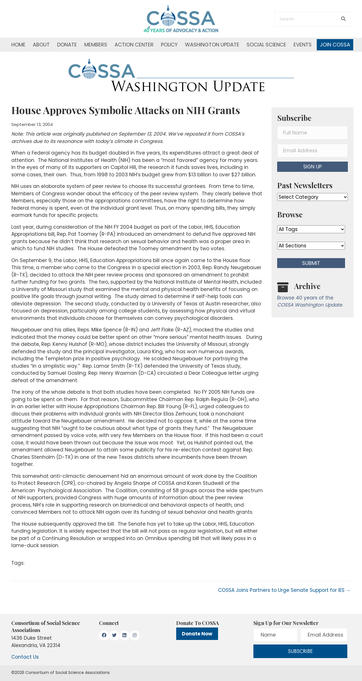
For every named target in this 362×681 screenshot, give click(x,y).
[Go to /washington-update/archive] (312, 296)
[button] (312, 167)
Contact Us (25, 657)
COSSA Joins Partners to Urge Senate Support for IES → (284, 590)
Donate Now (197, 633)
